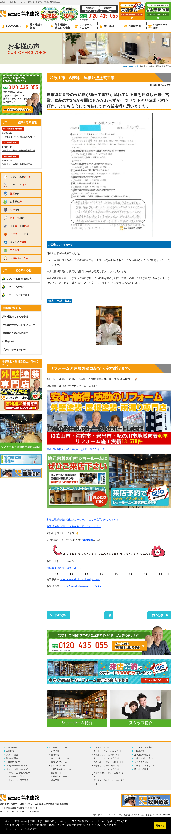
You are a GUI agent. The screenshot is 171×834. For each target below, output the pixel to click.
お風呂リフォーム (59, 762)
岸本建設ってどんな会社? (15, 316)
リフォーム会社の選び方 (19, 278)
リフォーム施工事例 (143, 747)
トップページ (12, 747)
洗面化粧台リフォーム (61, 769)
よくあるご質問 (141, 762)
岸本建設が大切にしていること (18, 325)
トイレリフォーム (59, 765)
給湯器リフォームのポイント (107, 765)
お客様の (12, 201)
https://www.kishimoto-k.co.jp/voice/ (82, 586)
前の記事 (157, 615)
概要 (11, 210)
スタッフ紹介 (12, 755)
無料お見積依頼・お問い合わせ (64, 568)
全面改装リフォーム (60, 776)
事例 (11, 193)
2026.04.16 (21, 160)
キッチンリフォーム (60, 758)
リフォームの (18, 177)
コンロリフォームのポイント (107, 769)
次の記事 (60, 615)
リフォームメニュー (83, 26)
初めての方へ (11, 26)
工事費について (13, 762)
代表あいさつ (9, 341)
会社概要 (10, 751)
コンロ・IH (56, 773)
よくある (14, 242)
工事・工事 (16, 226)
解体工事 (55, 780)
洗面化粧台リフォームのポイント (109, 762)
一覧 (109, 615)
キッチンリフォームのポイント (108, 751)
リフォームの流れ (15, 287)
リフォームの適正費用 (18, 295)
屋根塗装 (55, 755)
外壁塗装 (55, 751)
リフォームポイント (101, 747)
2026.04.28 (21, 132)
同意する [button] (160, 825)
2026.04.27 (21, 146)
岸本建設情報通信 (142, 755)
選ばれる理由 (12, 758)
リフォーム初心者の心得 (17, 769)
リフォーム (17, 185)
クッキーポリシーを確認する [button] (21, 829)
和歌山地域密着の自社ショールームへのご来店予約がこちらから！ (84, 519)
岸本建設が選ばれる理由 (60, 26)
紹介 (13, 218)
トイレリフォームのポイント (107, 758)
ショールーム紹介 (158, 26)
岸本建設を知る (34, 26)
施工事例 (106, 26)
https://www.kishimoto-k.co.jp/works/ (80, 579)
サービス (16, 234)
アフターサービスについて (18, 765)
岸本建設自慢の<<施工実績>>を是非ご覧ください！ (76, 449)
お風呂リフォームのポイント (107, 755)
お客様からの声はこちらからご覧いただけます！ (74, 526)
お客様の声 (132, 26)
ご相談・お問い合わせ (144, 758)
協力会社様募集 (141, 769)
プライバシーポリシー (14, 349)
